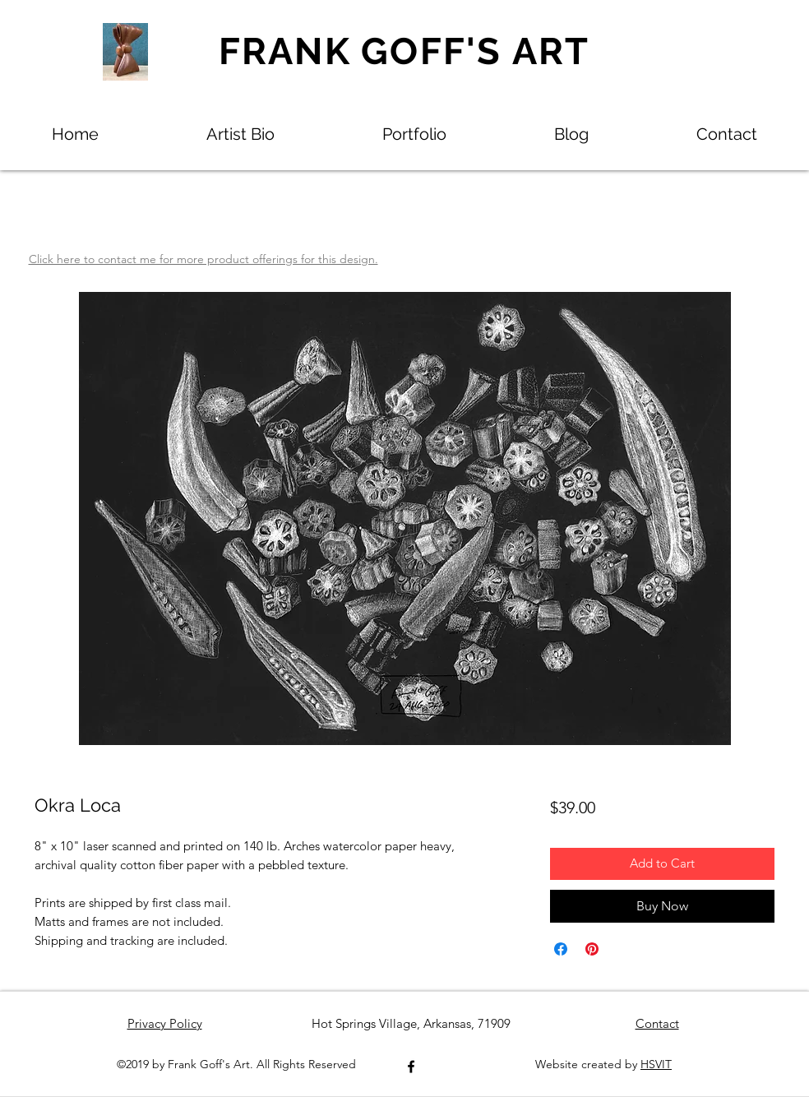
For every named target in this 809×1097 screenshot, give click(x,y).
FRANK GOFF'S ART (404, 51)
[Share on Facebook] (561, 949)
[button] (414, 134)
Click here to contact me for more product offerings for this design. (203, 259)
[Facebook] (411, 1066)
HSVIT (656, 1064)
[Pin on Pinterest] (592, 949)
